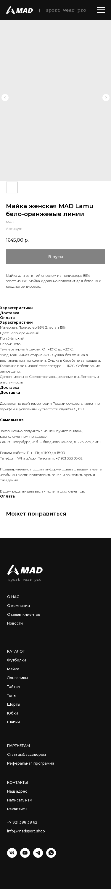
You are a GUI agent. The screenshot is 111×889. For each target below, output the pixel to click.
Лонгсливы (17, 678)
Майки (13, 669)
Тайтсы (13, 686)
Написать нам (19, 800)
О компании (18, 605)
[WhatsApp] (51, 856)
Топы (11, 695)
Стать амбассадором (26, 754)
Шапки (13, 722)
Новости (15, 623)
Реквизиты (17, 809)
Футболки (16, 660)
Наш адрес (17, 791)
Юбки (12, 713)
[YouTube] (25, 856)
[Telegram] (38, 856)
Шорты (13, 704)
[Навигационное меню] (101, 10)
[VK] (12, 856)
